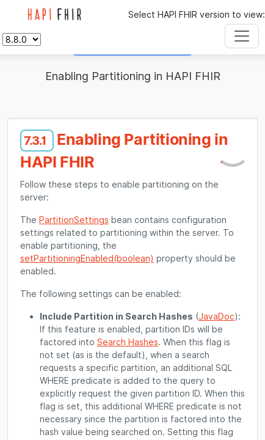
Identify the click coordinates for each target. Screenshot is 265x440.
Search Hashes (127, 342)
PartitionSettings (74, 220)
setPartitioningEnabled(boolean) (87, 258)
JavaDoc (216, 316)
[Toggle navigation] (242, 36)
